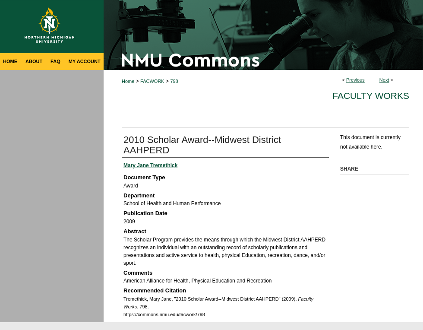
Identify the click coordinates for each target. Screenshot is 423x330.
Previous (355, 79)
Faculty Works (370, 96)
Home (128, 81)
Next (384, 79)
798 (174, 81)
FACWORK (152, 81)
